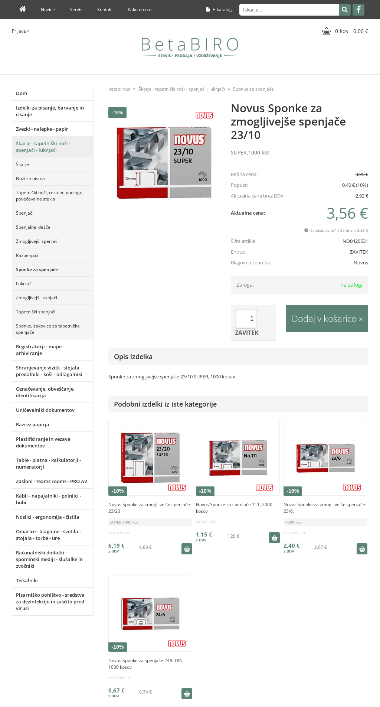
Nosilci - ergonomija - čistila (47, 517)
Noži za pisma (30, 178)
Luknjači (24, 283)
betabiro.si (119, 89)
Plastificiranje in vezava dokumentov (43, 442)
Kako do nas (140, 9)
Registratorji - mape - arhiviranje (40, 349)
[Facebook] (358, 10)
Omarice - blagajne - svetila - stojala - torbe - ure (48, 534)
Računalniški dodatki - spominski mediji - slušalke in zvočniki (49, 559)
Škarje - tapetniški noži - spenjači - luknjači (43, 146)
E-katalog (219, 9)
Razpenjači (27, 255)
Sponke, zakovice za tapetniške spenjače (48, 329)
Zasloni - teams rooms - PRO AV (51, 481)
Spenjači (24, 213)
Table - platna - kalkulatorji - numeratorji (48, 463)
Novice (48, 9)
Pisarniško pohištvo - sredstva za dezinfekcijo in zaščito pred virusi (50, 602)
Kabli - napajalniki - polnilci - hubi (48, 499)
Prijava (20, 31)
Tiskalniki (27, 580)
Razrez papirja (32, 424)
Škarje (22, 164)
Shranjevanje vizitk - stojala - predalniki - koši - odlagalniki (49, 371)
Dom (21, 93)
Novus (361, 262)
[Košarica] (344, 31)
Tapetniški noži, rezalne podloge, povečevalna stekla (49, 195)
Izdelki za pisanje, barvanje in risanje (50, 111)
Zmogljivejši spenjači (37, 241)
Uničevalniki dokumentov (45, 410)
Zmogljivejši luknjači (36, 297)
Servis (76, 9)
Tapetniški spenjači (35, 312)
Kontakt (105, 9)
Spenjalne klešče (33, 227)
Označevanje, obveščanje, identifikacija (45, 392)
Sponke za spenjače (37, 269)
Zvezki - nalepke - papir (42, 129)
